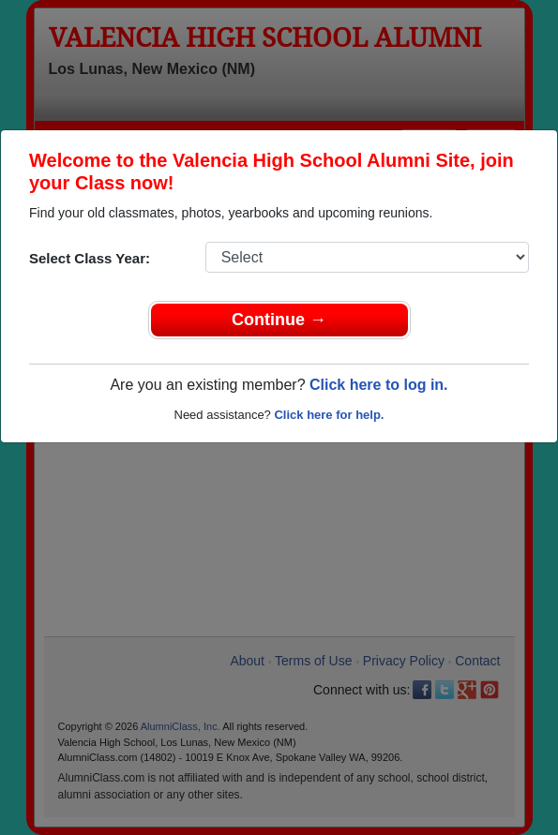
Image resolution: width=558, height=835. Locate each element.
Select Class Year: (89, 258)
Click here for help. (329, 415)
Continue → (279, 319)
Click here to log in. (378, 385)
